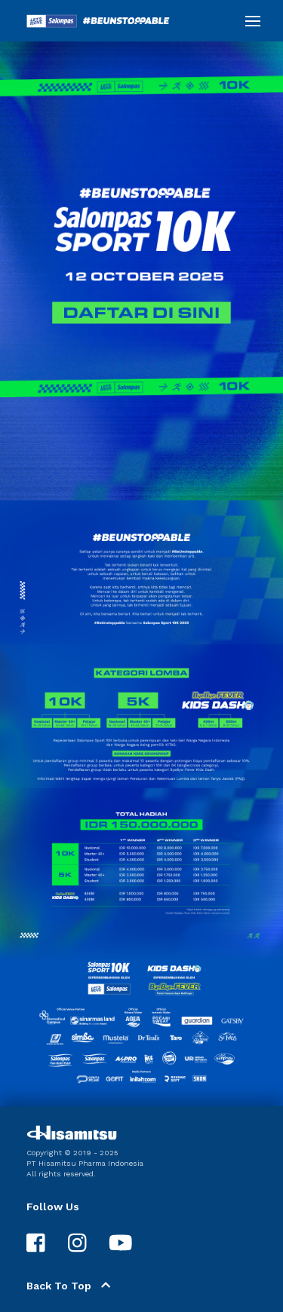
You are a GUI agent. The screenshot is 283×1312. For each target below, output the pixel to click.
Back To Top (68, 1286)
